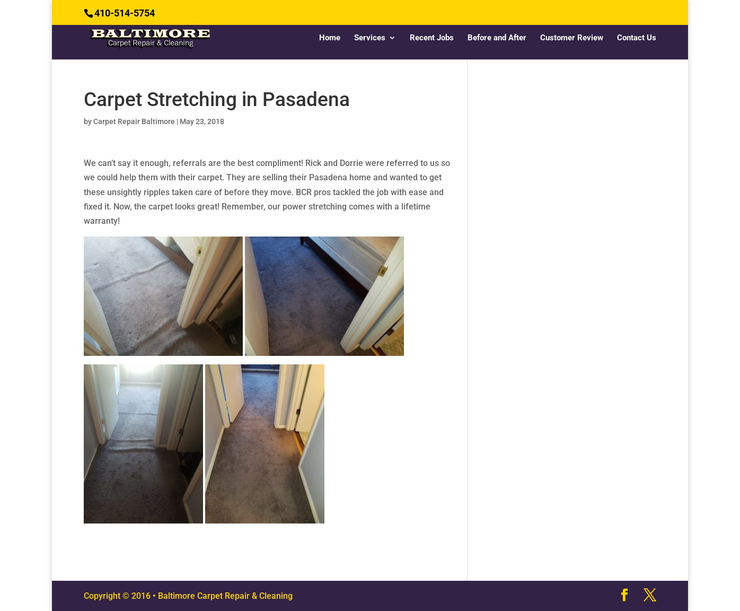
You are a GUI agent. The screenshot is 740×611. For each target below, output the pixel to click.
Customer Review (571, 38)
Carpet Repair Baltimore (134, 121)
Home (329, 38)
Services (369, 38)
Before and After (497, 38)
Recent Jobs (432, 38)
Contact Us (636, 38)
